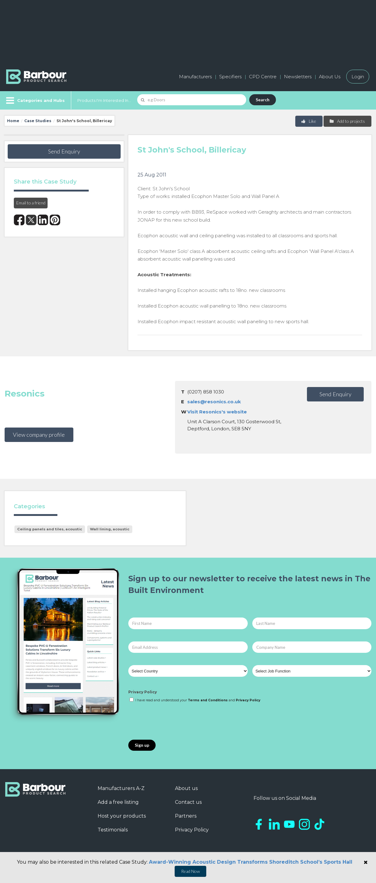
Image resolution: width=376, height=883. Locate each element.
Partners (185, 816)
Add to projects (347, 121)
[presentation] (175, 722)
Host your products (122, 816)
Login (357, 76)
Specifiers (230, 76)
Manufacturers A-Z (121, 788)
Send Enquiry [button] (64, 151)
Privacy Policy (142, 692)
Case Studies (37, 120)
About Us (329, 76)
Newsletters (298, 76)
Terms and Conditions (208, 700)
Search (262, 99)
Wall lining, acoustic (109, 529)
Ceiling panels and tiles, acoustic (49, 529)
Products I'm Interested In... (104, 100)
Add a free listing (118, 802)
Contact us (188, 802)
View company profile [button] (39, 434)
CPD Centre (263, 76)
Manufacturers (195, 76)
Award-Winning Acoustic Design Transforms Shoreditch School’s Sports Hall (250, 862)
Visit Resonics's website (217, 412)
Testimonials (113, 830)
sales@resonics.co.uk (214, 402)
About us (186, 788)
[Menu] (35, 100)
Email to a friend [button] (30, 202)
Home (13, 120)
